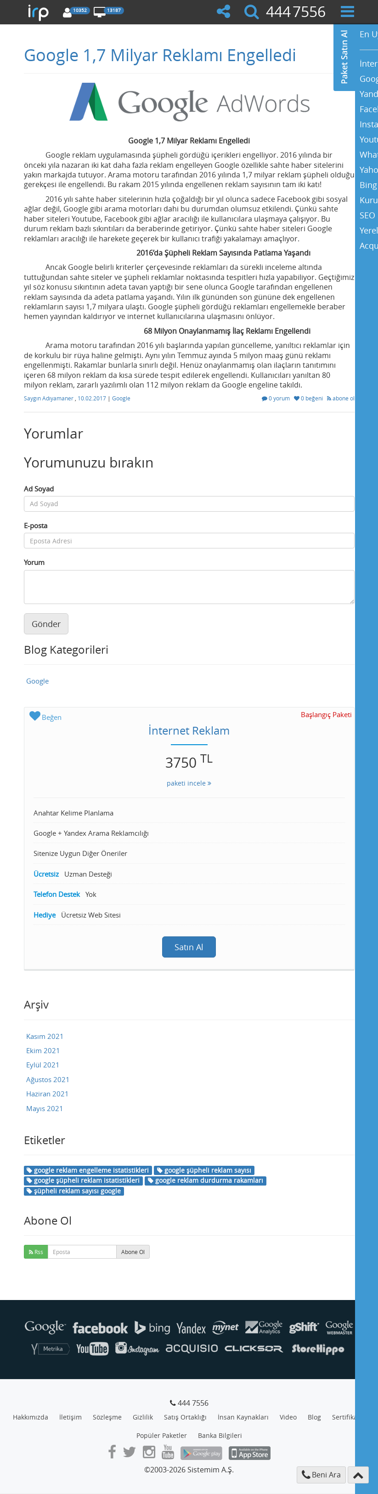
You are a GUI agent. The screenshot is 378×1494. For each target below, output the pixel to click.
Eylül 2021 (43, 1064)
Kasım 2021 (45, 1036)
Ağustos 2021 (48, 1079)
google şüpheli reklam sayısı (204, 1170)
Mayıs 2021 (44, 1108)
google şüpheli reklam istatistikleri (83, 1180)
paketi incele (189, 783)
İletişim (70, 1417)
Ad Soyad (39, 488)
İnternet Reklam (189, 730)
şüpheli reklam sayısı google (74, 1190)
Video (288, 1417)
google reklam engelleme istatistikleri (88, 1170)
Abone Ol (133, 1251)
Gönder (46, 623)
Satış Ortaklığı (185, 1417)
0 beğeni (309, 398)
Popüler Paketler (161, 1435)
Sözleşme (107, 1417)
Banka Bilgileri (220, 1435)
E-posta (35, 525)
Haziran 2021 (47, 1093)
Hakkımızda (30, 1417)
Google (121, 398)
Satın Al (189, 946)
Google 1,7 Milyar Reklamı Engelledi (160, 55)
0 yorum (276, 398)
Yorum (34, 562)
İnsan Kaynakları (243, 1417)
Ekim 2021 (43, 1050)
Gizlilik (143, 1417)
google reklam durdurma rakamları (205, 1180)
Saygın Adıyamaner (49, 398)
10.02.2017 (92, 398)
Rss (36, 1251)
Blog (314, 1417)
